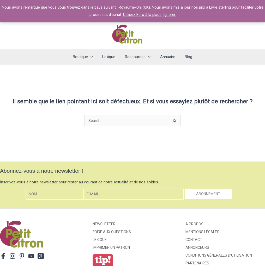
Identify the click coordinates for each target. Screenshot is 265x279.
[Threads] (41, 256)
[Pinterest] (22, 256)
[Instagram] (12, 256)
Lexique (100, 240)
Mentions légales (202, 232)
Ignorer (169, 14)
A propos (194, 224)
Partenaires (197, 263)
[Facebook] (3, 256)
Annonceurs (197, 247)
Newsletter (104, 224)
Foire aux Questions (112, 232)
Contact (193, 240)
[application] (93, 57)
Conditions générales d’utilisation (218, 255)
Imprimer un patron (111, 247)
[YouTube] (31, 256)
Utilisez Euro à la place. (142, 14)
